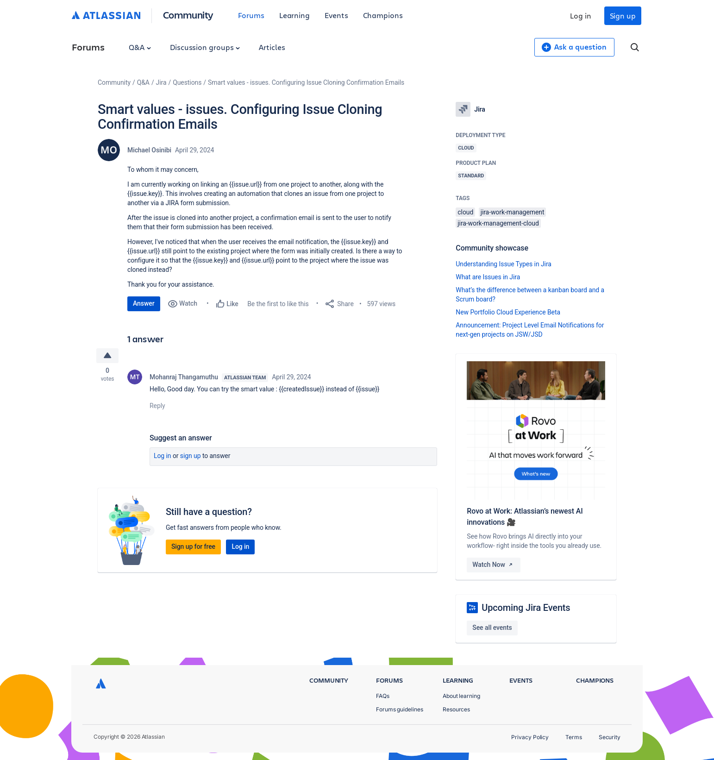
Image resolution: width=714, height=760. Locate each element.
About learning (461, 695)
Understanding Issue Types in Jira (503, 264)
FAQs (382, 695)
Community (188, 14)
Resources (456, 709)
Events (336, 15)
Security (609, 737)
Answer (144, 303)
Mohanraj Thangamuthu (184, 378)
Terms (573, 737)
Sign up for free (193, 547)
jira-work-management (513, 212)
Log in (580, 15)
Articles (272, 47)
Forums (251, 15)
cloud (465, 212)
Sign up (623, 15)
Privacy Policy (530, 737)
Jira (161, 82)
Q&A (140, 47)
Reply (157, 406)
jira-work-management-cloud (498, 223)
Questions (187, 82)
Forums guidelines (399, 709)
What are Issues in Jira (488, 277)
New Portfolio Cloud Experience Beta (508, 312)
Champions (383, 15)
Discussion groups (205, 47)
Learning (294, 15)
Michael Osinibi (149, 150)
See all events (492, 627)
